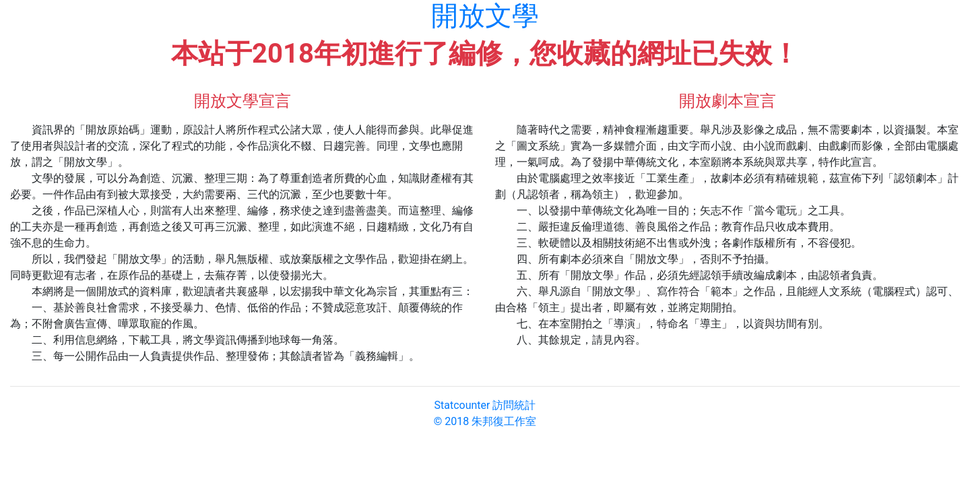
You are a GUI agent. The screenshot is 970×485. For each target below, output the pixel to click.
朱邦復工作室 (504, 421)
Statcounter (462, 405)
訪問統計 (514, 405)
